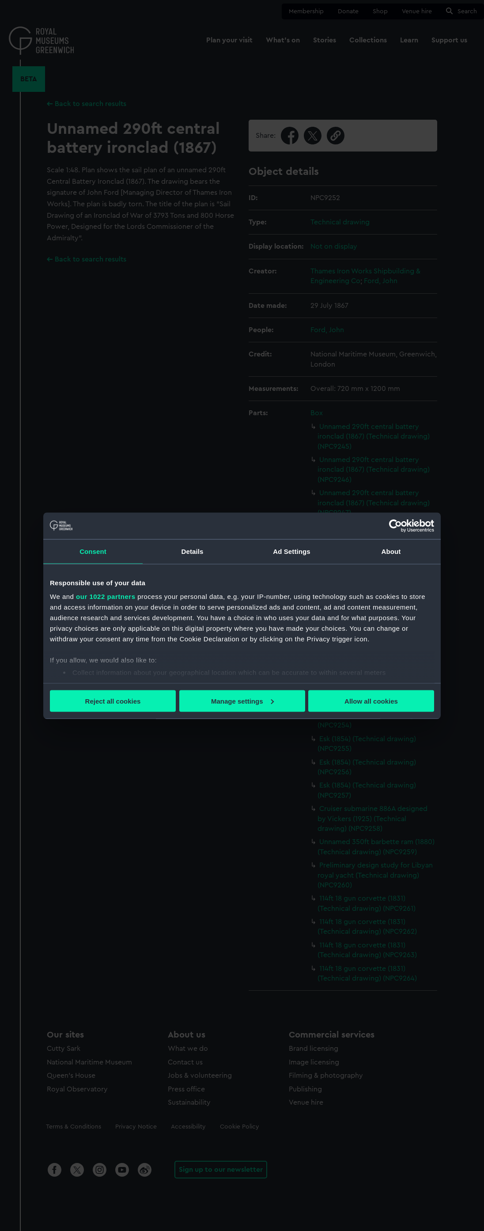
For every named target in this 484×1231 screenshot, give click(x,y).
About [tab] (391, 551)
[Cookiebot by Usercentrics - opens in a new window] (395, 525)
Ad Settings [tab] (291, 551)
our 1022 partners (105, 596)
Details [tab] (193, 551)
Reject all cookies (113, 701)
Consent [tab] (92, 551)
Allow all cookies (371, 701)
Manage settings (242, 701)
